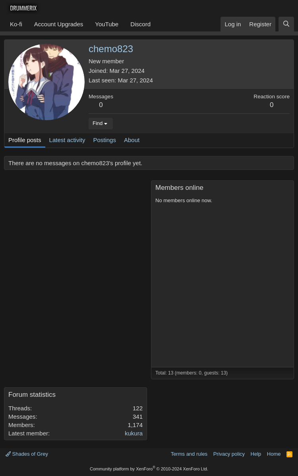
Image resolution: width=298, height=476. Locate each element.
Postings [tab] (104, 140)
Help (256, 454)
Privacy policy (229, 454)
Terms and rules (189, 454)
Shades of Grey (27, 454)
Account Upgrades (58, 24)
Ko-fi (16, 24)
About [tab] (131, 140)
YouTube (106, 24)
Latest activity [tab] (67, 140)
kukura (134, 433)
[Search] (286, 24)
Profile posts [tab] (24, 140)
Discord (140, 24)
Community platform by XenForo (149, 468)
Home (274, 454)
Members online (179, 187)
